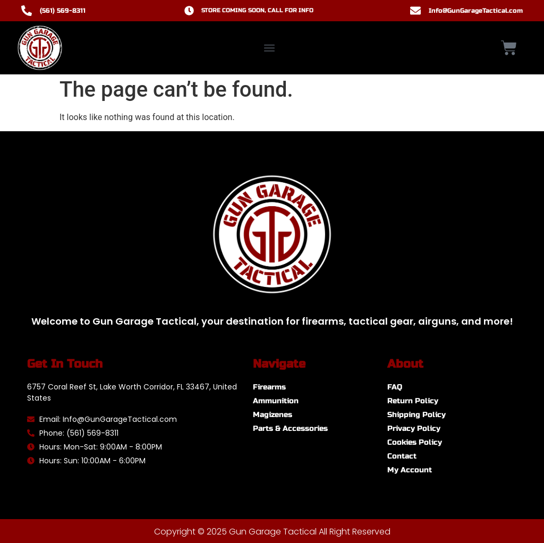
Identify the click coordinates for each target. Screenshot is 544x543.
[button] (269, 48)
